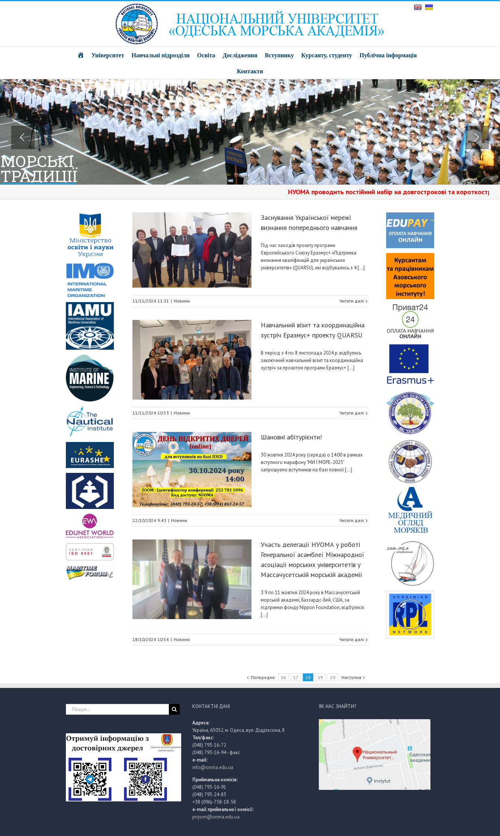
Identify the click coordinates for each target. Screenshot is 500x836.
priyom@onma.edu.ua (216, 817)
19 (320, 677)
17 (295, 677)
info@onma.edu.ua (212, 767)
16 (283, 677)
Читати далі (351, 301)
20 (332, 677)
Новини (182, 301)
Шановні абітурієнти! (291, 437)
